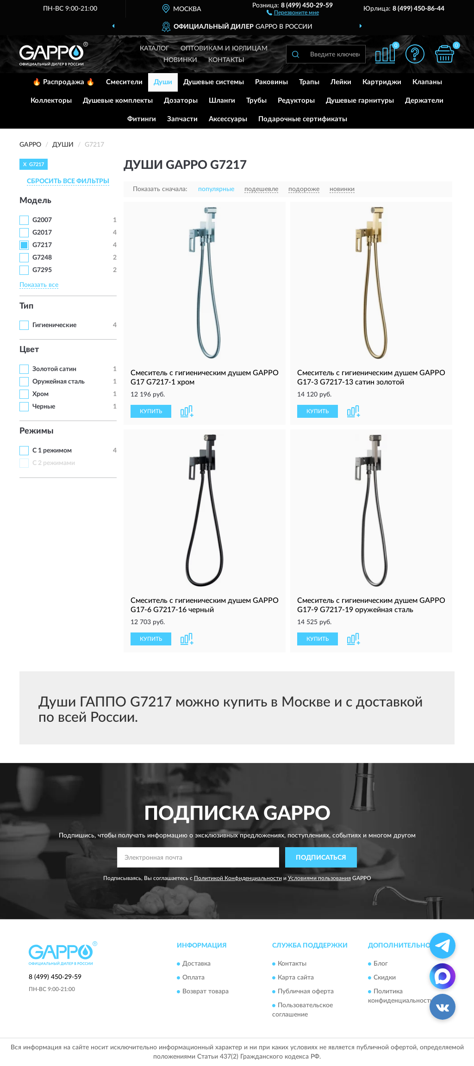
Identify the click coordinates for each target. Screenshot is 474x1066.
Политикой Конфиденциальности (238, 878)
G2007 (42, 220)
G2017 (42, 232)
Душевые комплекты (118, 100)
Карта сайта (296, 977)
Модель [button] (35, 201)
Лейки (341, 82)
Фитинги (141, 119)
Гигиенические (54, 325)
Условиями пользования (319, 878)
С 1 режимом (52, 450)
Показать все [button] (38, 285)
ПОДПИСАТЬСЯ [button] (321, 858)
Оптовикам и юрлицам (224, 48)
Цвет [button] (29, 350)
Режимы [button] (36, 431)
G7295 (42, 270)
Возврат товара (205, 991)
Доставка (196, 964)
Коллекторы (51, 100)
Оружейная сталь (58, 381)
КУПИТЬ (151, 411)
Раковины (271, 82)
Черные (43, 406)
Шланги (222, 100)
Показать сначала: (160, 189)
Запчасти (182, 119)
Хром (40, 394)
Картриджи (381, 82)
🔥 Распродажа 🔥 (63, 82)
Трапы (309, 82)
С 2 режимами (53, 463)
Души (163, 82)
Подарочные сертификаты (302, 119)
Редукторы (296, 100)
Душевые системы (213, 82)
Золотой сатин (54, 369)
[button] (293, 12)
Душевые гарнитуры (360, 100)
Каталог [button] (154, 48)
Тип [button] (26, 306)
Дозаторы (181, 100)
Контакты (226, 60)
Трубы (256, 100)
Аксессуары (228, 119)
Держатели (424, 100)
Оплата (193, 977)
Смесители (124, 82)
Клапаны (427, 82)
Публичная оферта (306, 991)
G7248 (42, 257)
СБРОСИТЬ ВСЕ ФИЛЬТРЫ (68, 181)
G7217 (42, 245)
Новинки (180, 60)
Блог (381, 964)
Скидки (385, 977)
